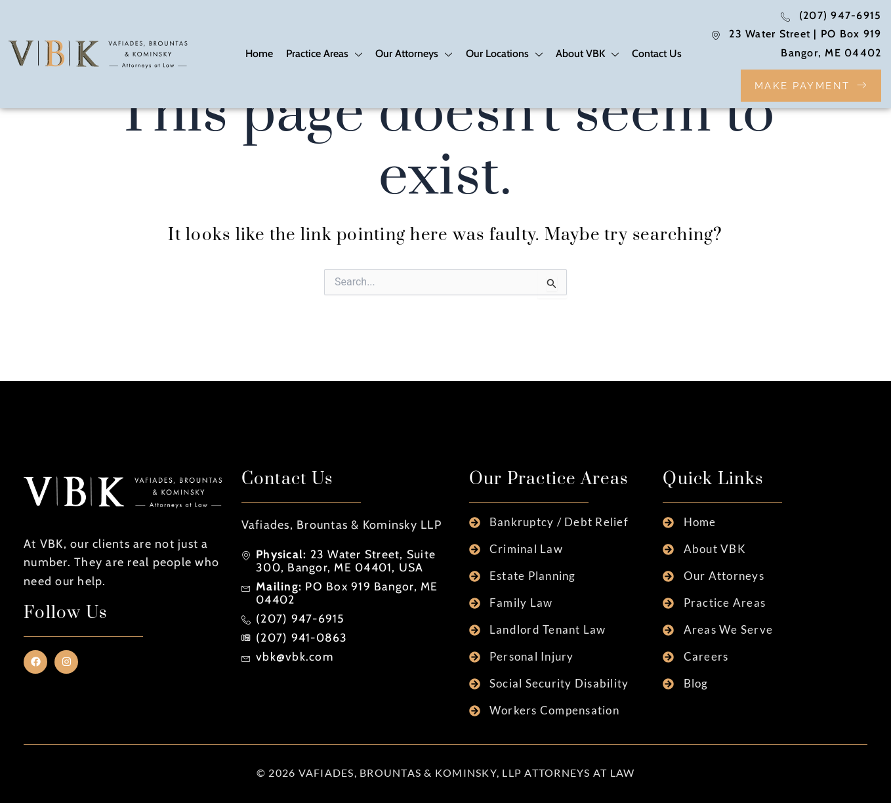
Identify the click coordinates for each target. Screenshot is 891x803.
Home (260, 54)
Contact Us (657, 54)
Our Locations (504, 56)
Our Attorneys (414, 56)
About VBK (587, 56)
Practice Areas (325, 56)
